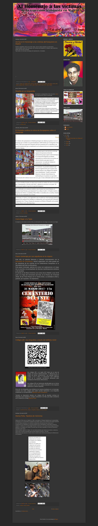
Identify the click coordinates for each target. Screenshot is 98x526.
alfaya (21, 83)
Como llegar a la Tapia (24, 219)
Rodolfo (39, 84)
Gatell (35, 83)
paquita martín (22, 84)
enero (67, 145)
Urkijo (48, 84)
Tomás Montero (69, 127)
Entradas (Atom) (24, 511)
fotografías (34, 409)
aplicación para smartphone (39, 392)
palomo (17, 84)
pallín (57, 83)
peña (34, 84)
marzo (67, 141)
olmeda (53, 83)
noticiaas (21, 124)
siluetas (45, 409)
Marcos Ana (42, 83)
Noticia (57, 137)
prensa (21, 212)
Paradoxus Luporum (28, 84)
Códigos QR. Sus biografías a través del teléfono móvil (36, 340)
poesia (28, 505)
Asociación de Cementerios (24, 261)
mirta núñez (50, 83)
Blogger (56, 519)
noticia (56, 94)
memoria (25, 505)
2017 (66, 135)
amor (23, 83)
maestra (21, 505)
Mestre (46, 83)
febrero (67, 143)
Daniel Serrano (27, 83)
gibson (38, 83)
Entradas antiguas (55, 509)
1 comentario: (33, 81)
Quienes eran (32, 398)
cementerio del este (23, 409)
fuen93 (67, 129)
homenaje (41, 409)
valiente (50, 84)
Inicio (33, 509)
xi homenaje (25, 212)
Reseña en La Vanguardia (25, 91)
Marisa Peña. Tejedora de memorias (29, 416)
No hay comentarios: (32, 122)
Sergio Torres (43, 84)
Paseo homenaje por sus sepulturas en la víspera (34, 256)
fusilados (37, 409)
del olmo (32, 83)
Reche (36, 84)
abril (67, 136)
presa (25, 124)
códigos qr (29, 409)
